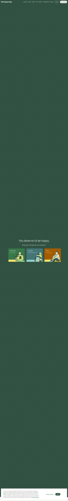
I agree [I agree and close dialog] (57, 494)
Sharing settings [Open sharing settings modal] (50, 494)
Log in (56, 2)
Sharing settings (35, 497)
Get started (63, 2)
